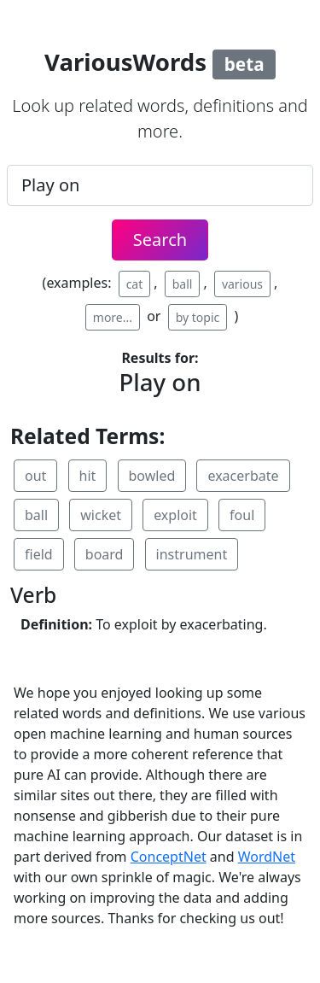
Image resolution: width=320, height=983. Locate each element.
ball (182, 284)
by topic (198, 317)
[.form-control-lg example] (160, 185)
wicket (100, 515)
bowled (152, 475)
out (35, 475)
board (104, 554)
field (39, 554)
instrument (192, 554)
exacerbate (242, 475)
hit (87, 475)
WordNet (266, 856)
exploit (175, 515)
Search (160, 239)
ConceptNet (169, 856)
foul (242, 515)
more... (112, 317)
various (242, 284)
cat (134, 284)
